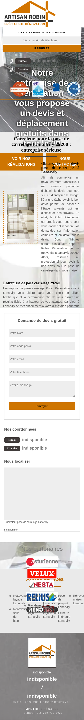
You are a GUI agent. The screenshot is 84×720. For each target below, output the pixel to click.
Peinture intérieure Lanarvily (62, 616)
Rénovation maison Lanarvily (77, 599)
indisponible (36, 60)
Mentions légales (42, 709)
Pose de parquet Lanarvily (62, 601)
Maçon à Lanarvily (47, 599)
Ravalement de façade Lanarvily (32, 611)
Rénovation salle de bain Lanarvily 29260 (24, 608)
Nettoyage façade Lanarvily (17, 599)
